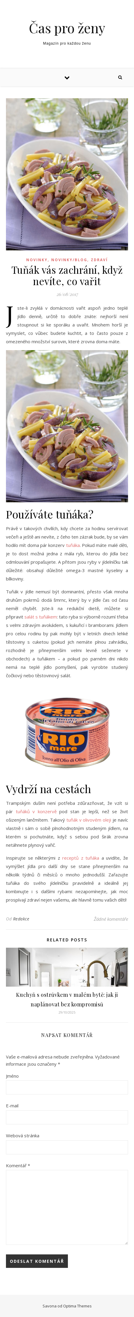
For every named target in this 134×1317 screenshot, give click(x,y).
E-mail (12, 1106)
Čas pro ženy (67, 27)
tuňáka (73, 545)
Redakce (21, 919)
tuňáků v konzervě (36, 811)
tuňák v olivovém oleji (88, 820)
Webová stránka (22, 1135)
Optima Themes (77, 1306)
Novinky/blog (69, 259)
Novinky (37, 259)
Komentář (18, 1165)
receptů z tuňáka (80, 858)
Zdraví (99, 259)
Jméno (12, 1076)
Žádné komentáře (111, 919)
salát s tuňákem (40, 617)
